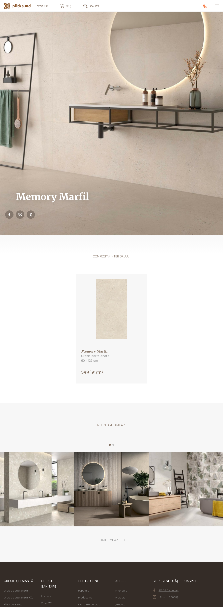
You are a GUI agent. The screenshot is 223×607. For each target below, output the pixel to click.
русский (42, 6)
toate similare (108, 540)
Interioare (121, 590)
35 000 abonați (166, 590)
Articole (120, 604)
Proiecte (120, 597)
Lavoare (46, 596)
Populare (83, 590)
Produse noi (85, 597)
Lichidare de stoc (89, 604)
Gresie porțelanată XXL (18, 597)
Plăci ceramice (13, 604)
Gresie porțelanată (16, 590)
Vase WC (46, 603)
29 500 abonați (166, 597)
